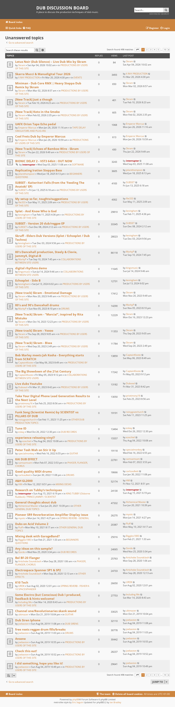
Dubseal (22, 387)
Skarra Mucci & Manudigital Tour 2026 (42, 74)
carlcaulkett (24, 475)
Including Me (25, 602)
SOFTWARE (78, 164)
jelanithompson (26, 173)
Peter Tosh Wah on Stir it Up (35, 450)
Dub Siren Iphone (27, 620)
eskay (21, 432)
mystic (21, 518)
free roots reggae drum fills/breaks (40, 629)
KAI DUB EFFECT (26, 459)
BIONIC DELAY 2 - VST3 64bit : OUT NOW (43, 161)
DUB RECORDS (69, 432)
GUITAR (74, 453)
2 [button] (146, 50)
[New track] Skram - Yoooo (34, 330)
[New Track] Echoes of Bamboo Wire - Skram (47, 149)
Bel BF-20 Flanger (27, 558)
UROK (21, 586)
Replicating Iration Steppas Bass (38, 170)
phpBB (75, 699)
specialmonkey (26, 453)
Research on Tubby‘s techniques (38, 490)
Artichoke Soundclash (29, 561)
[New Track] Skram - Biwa (33, 343)
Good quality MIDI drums (33, 471)
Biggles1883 (25, 539)
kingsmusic (24, 271)
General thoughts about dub (35, 502)
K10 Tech (21, 582)
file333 (22, 202)
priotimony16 (25, 403)
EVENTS (78, 77)
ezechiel (26, 441)
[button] (137, 49)
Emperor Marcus (27, 127)
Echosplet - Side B (28, 280)
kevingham (24, 214)
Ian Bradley (115, 702)
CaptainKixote (25, 362)
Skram (21, 65)
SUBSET (22, 190)
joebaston (23, 623)
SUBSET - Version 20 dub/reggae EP (40, 223)
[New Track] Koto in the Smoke (37, 112)
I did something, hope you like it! (39, 663)
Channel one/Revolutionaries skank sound (45, 611)
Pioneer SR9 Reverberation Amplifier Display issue (51, 515)
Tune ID (20, 428)
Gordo (21, 552)
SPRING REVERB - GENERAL (74, 518)
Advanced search (159, 13)
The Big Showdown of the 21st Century (43, 371)
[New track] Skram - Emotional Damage (43, 293)
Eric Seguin (77, 702)
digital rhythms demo (31, 268)
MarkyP (22, 259)
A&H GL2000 (24, 481)
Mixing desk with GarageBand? (37, 536)
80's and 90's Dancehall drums (37, 305)
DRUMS (65, 308)
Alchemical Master (28, 505)
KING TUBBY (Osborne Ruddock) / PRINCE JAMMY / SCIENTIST (52, 495)
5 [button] (158, 50)
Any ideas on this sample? (34, 548)
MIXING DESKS (63, 484)
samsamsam (25, 462)
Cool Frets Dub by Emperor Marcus (40, 136)
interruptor (28, 164)
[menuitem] (26, 28)
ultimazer (23, 614)
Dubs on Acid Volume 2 (31, 524)
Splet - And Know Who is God (36, 211)
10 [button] (165, 50)
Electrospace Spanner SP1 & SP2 (38, 570)
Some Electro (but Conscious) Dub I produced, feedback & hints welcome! (48, 596)
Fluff (20, 527)
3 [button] (150, 50)
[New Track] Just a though (33, 99)
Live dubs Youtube (28, 384)
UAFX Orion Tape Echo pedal (35, 124)
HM (20, 484)
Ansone (20, 639)
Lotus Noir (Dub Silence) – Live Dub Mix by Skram (50, 62)
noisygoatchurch (27, 419)
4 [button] (154, 50)
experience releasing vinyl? (35, 437)
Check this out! (26, 651)
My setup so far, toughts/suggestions (41, 199)
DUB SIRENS (71, 623)
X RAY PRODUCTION (29, 77)
